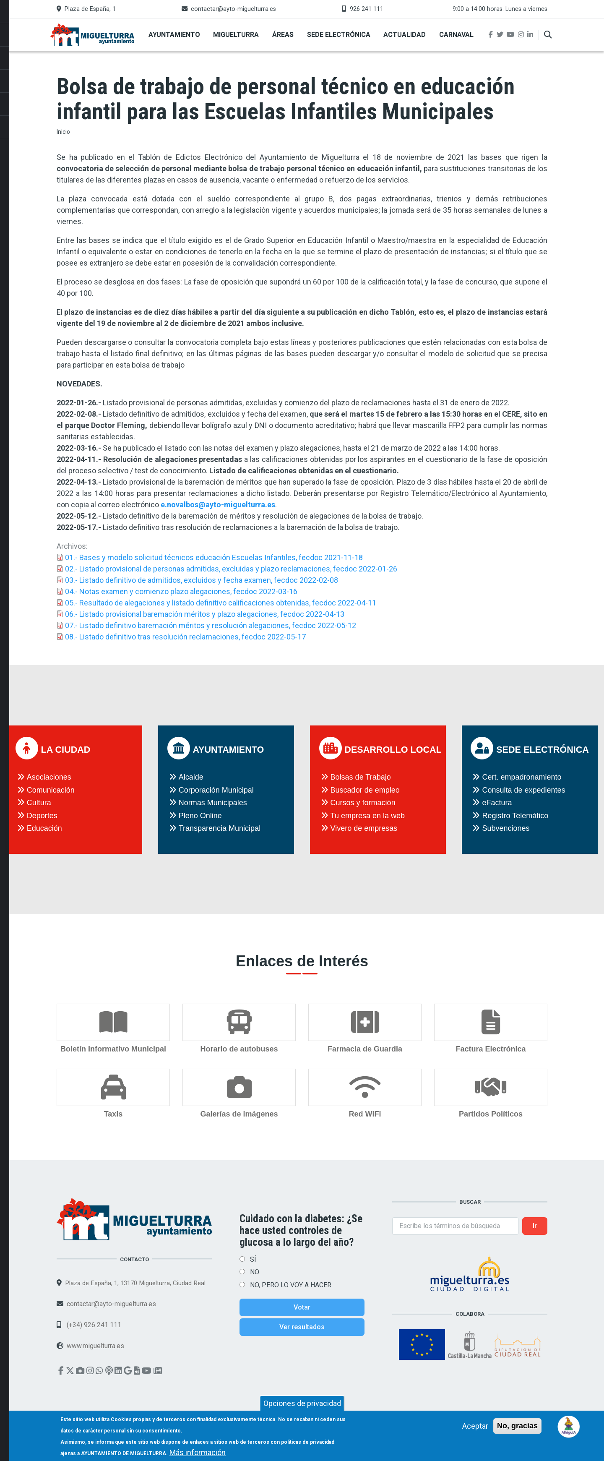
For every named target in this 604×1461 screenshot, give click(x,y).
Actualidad (404, 35)
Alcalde (191, 777)
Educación (44, 828)
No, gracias (517, 1429)
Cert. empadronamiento (521, 777)
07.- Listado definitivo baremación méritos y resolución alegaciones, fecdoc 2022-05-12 (210, 625)
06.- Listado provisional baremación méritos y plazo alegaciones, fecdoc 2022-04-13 (204, 614)
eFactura (497, 802)
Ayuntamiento (174, 35)
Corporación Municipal (216, 790)
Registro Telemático (515, 815)
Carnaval (456, 35)
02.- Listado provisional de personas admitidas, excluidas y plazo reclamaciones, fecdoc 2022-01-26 (231, 568)
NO (254, 1272)
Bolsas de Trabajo (361, 777)
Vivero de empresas (364, 828)
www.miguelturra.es (95, 1346)
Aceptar (475, 1429)
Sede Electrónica (338, 35)
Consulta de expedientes (523, 790)
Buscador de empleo (365, 790)
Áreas (283, 35)
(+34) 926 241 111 (93, 1325)
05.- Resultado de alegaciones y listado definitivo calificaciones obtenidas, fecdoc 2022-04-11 (220, 602)
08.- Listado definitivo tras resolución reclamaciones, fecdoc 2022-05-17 (185, 636)
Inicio (63, 131)
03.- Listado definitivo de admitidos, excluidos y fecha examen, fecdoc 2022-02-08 (201, 580)
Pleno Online (200, 815)
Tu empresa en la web (368, 815)
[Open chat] (569, 1426)
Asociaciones (49, 777)
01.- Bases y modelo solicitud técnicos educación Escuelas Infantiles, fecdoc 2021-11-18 (214, 557)
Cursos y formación (363, 802)
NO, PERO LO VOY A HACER (290, 1285)
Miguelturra (236, 35)
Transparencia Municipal (219, 828)
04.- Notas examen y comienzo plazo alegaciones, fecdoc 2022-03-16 (181, 591)
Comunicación (51, 790)
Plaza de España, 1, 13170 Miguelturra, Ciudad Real (135, 1283)
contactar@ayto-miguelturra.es (233, 9)
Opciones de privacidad (302, 1407)
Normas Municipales (213, 802)
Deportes (42, 815)
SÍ (253, 1259)
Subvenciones (505, 828)
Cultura (39, 802)
